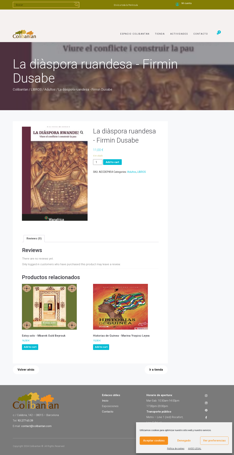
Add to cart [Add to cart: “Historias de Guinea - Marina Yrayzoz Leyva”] (101, 347)
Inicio (105, 400)
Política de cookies (175, 448)
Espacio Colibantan (135, 17)
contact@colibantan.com (36, 426)
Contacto (200, 17)
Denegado (184, 440)
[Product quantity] (97, 162)
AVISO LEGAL (194, 448)
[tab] (34, 238)
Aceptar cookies (154, 440)
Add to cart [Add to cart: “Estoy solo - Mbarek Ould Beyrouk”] (30, 347)
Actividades (179, 17)
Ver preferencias (214, 440)
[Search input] (44, 4)
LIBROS (36, 89)
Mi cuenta (187, 3)
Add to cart (112, 162)
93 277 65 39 (25, 420)
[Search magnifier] (76, 4)
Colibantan (20, 89)
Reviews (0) (34, 238)
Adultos (50, 89)
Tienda (160, 17)
